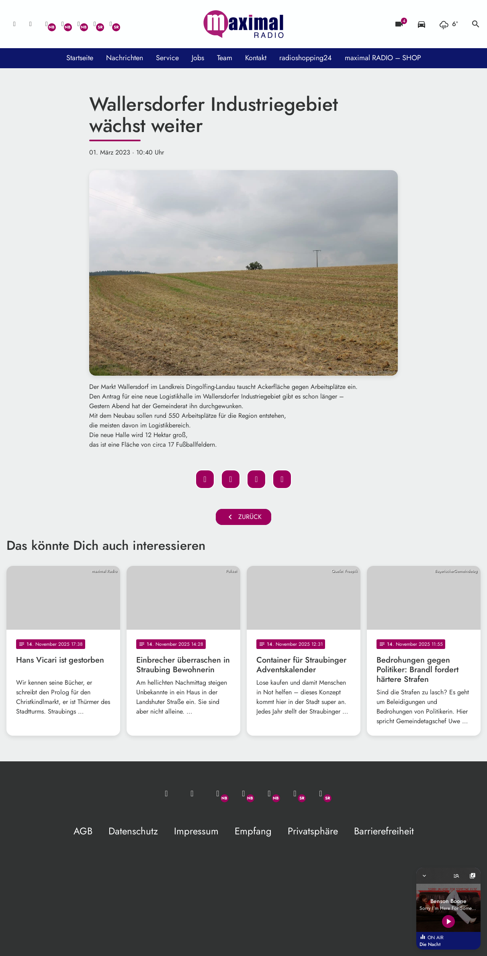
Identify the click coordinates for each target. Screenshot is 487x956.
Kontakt (255, 58)
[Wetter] (448, 24)
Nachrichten (124, 58)
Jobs (198, 58)
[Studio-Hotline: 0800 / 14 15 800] (31, 24)
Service (167, 58)
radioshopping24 (305, 58)
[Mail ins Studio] (14, 24)
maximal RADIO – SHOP (383, 58)
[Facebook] (63, 24)
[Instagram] (79, 24)
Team (224, 58)
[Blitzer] (399, 24)
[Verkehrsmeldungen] (421, 24)
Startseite (79, 58)
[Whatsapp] (47, 24)
